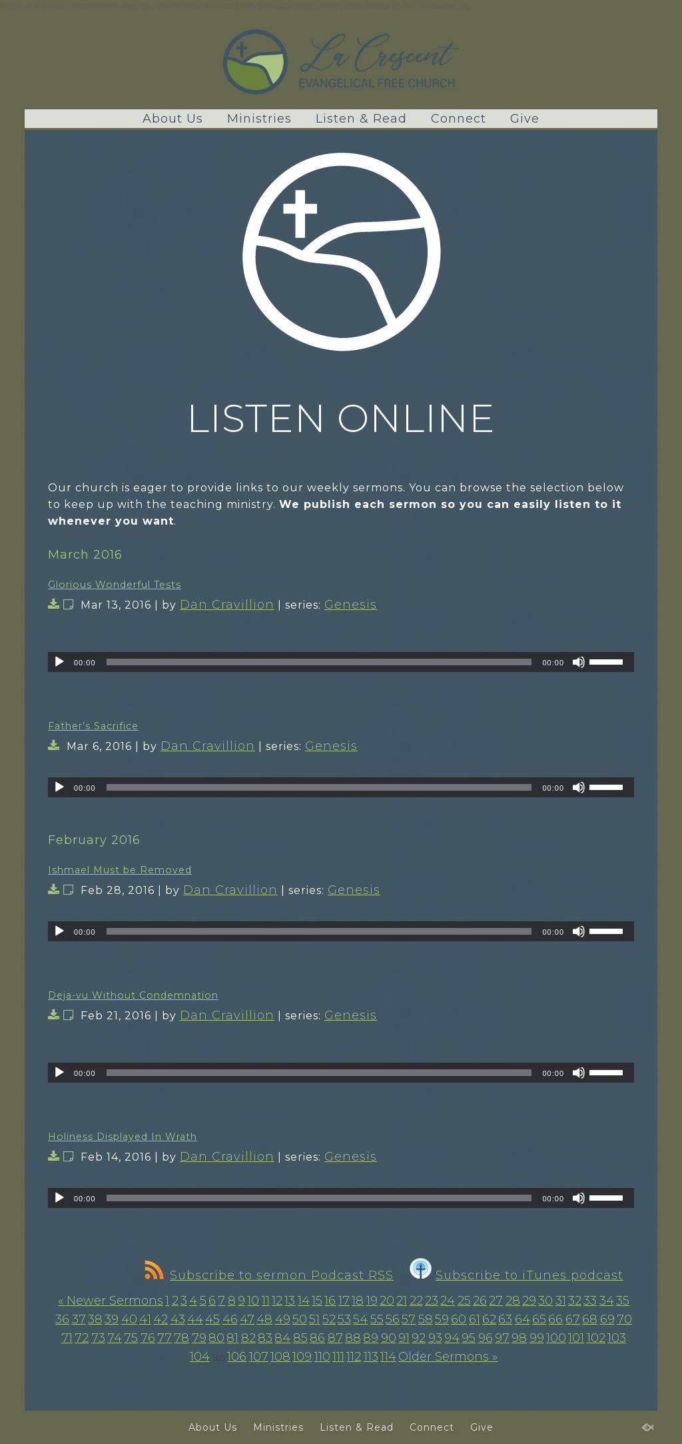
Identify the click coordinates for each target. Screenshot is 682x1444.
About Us (173, 118)
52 (329, 1319)
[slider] (319, 662)
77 (164, 1338)
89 (370, 1338)
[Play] (59, 662)
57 (409, 1319)
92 (419, 1338)
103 (616, 1338)
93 (435, 1338)
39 (112, 1319)
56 (393, 1319)
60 (458, 1319)
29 (529, 1300)
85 (300, 1338)
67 (572, 1319)
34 (606, 1300)
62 (489, 1319)
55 (377, 1319)
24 (447, 1300)
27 (496, 1300)
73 (98, 1338)
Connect (458, 118)
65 (539, 1319)
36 (62, 1319)
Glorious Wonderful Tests (114, 585)
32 (574, 1300)
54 (360, 1319)
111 (338, 1356)
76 (148, 1338)
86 (317, 1338)
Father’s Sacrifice (93, 726)
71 (67, 1338)
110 (322, 1356)
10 (253, 1300)
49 (282, 1319)
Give (524, 118)
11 (266, 1300)
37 (79, 1319)
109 (302, 1356)
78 (181, 1338)
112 (353, 1356)
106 (236, 1356)
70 (624, 1319)
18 (358, 1300)
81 (232, 1338)
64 (522, 1319)
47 (247, 1319)
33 (590, 1300)
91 (404, 1338)
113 (371, 1356)
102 (596, 1338)
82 (248, 1338)
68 (589, 1319)
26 (480, 1300)
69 (607, 1319)
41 (145, 1319)
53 (344, 1319)
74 (114, 1338)
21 (401, 1300)
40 (129, 1319)
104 (200, 1356)
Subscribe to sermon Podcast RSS (269, 1275)
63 (505, 1319)
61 (474, 1319)
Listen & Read (361, 118)
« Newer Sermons (110, 1300)
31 (560, 1300)
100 (556, 1338)
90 (388, 1338)
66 (555, 1319)
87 (335, 1338)
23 (431, 1300)
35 (622, 1300)
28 (513, 1300)
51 (314, 1319)
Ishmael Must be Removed (120, 870)
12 (277, 1300)
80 (216, 1338)
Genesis (350, 604)
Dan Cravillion (227, 604)
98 (519, 1338)
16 (330, 1300)
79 (199, 1338)
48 (264, 1319)
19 (372, 1300)
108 (280, 1356)
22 (416, 1300)
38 (95, 1319)
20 (387, 1300)
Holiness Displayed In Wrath (122, 1137)
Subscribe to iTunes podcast (516, 1275)
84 (282, 1338)
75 (131, 1338)
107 (258, 1356)
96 (485, 1338)
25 (464, 1300)
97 (502, 1338)
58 (425, 1319)
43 (177, 1319)
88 (353, 1338)
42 (160, 1319)
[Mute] (578, 662)
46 (230, 1319)
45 (212, 1319)
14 (304, 1300)
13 (289, 1300)
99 (536, 1338)
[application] (341, 662)
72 (82, 1338)
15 (317, 1300)
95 (469, 1338)
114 (388, 1356)
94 (452, 1338)
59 (442, 1319)
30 (545, 1300)
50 (299, 1319)
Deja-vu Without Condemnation (133, 995)
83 (265, 1338)
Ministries (259, 118)
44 (195, 1319)
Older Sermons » (448, 1356)
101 (576, 1338)
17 (344, 1300)
